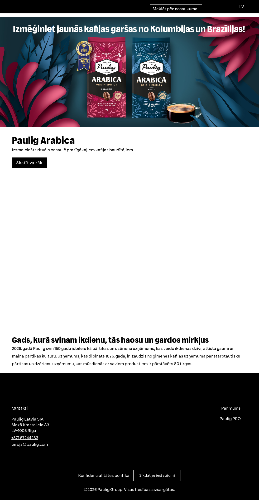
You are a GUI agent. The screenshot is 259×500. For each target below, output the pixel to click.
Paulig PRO (230, 418)
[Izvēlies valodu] (241, 6)
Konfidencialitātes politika (104, 475)
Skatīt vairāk (29, 162)
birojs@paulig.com (29, 444)
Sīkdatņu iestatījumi (157, 475)
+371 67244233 (24, 437)
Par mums (231, 408)
